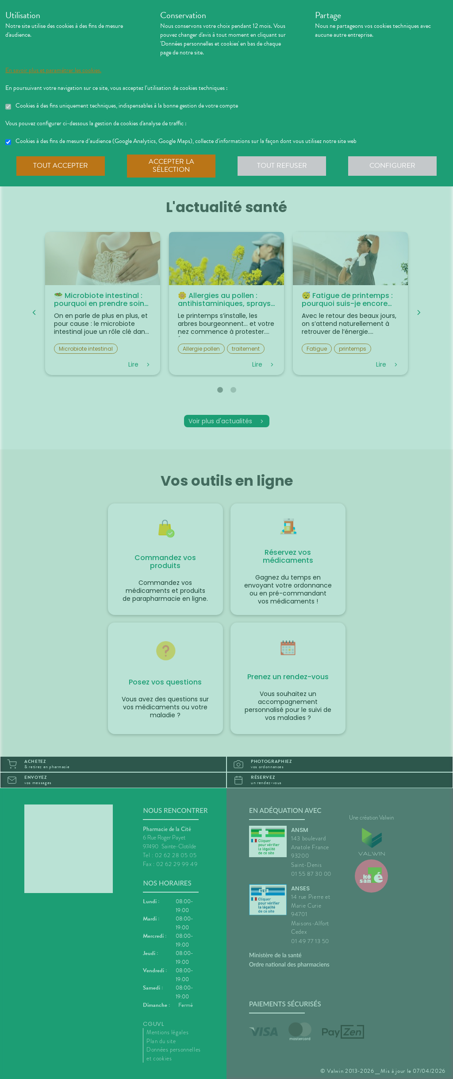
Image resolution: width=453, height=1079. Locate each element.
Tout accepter (60, 165)
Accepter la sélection (171, 165)
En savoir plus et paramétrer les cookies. (53, 70)
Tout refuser (282, 165)
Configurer (392, 165)
